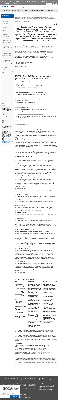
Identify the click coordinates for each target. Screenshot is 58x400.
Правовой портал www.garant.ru (6, 33)
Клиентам (53, 1)
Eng (55, 3)
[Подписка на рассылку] (1, 3)
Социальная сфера (38, 10)
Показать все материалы (22, 370)
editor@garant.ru (42, 383)
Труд (31, 10)
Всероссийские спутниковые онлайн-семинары (7, 47)
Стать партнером (44, 1)
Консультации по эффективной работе (7, 43)
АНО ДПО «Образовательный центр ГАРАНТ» (7, 71)
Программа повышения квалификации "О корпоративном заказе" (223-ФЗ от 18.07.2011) (6, 128)
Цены (23, 1)
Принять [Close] (15, 396)
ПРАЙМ (4, 30)
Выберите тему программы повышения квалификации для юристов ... (7, 142)
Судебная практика (5, 10)
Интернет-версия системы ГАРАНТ (6, 24)
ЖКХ (45, 10)
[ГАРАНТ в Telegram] (11, 3)
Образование (50, 10)
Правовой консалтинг (4, 28)
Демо (28, 1)
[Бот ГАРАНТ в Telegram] (12, 3)
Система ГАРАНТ (6, 21)
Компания (3, 1)
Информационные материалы (6, 61)
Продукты (17, 1)
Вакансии (10, 1)
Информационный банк (7, 58)
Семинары (35, 1)
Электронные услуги (6, 51)
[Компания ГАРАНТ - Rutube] (16, 3)
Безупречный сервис (7, 19)
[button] (50, 7)
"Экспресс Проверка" (7, 53)
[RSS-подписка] (18, 3)
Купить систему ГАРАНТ (7, 63)
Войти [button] (49, 3)
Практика (27, 10)
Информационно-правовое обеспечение (7, 16)
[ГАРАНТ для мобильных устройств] (3, 3)
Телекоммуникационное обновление (7, 66)
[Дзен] (7, 3)
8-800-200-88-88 (42, 378)
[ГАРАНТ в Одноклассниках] (14, 3)
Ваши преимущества (6, 55)
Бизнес (22, 10)
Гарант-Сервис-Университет (24, 397)
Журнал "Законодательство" (6, 39)
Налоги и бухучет (15, 10)
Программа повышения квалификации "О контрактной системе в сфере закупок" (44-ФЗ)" (6, 109)
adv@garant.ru (42, 386)
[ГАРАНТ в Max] (9, 4)
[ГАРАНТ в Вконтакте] (5, 3)
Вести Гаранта (5, 36)
